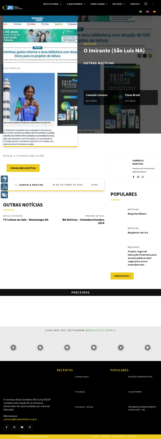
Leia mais (91, 101)
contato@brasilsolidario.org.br (20, 419)
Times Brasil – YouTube (84, 407)
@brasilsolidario (101, 330)
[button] (145, 3)
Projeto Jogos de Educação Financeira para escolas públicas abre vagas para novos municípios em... (142, 258)
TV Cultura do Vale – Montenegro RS (25, 219)
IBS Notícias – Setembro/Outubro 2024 (83, 221)
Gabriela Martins (31, 184)
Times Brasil (132, 95)
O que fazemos (135, 392)
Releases (134, 247)
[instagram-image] (13, 347)
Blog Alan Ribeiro (137, 213)
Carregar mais (122, 275)
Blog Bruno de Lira (138, 232)
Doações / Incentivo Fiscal (140, 376)
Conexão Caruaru (97, 95)
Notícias (90, 44)
